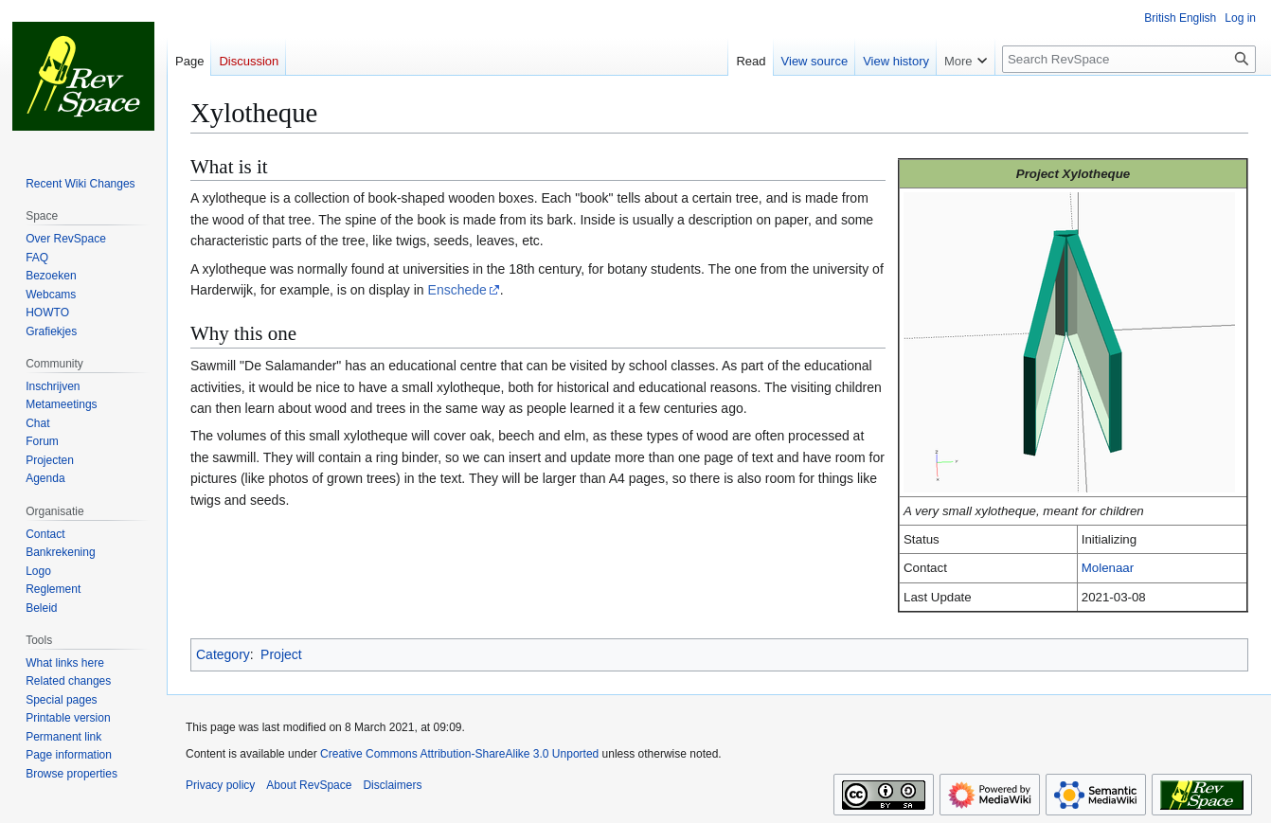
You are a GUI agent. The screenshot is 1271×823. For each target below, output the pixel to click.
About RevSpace (308, 785)
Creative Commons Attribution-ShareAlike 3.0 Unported (459, 753)
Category (223, 654)
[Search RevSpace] (1129, 59)
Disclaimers (392, 785)
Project (281, 654)
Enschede (457, 289)
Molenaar (1108, 568)
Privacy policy (220, 785)
